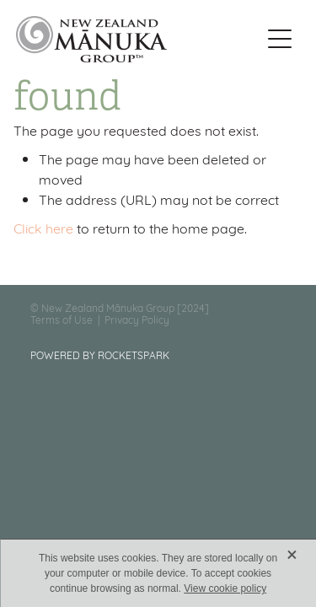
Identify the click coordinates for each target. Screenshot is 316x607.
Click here (43, 227)
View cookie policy (225, 588)
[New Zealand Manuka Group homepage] (138, 39)
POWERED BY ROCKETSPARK (99, 354)
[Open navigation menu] (280, 39)
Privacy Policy (136, 319)
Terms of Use (61, 319)
